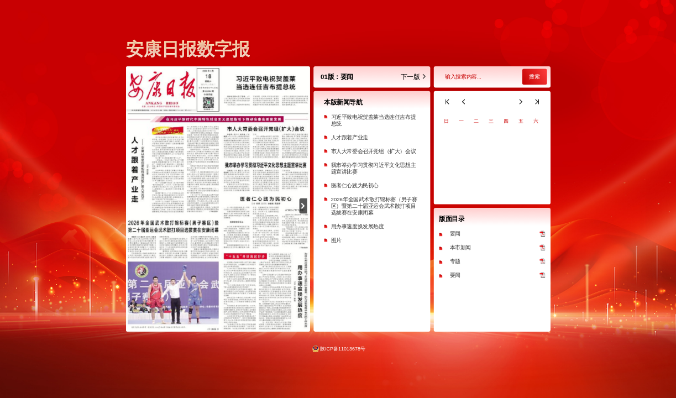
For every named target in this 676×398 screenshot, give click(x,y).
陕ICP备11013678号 (342, 348)
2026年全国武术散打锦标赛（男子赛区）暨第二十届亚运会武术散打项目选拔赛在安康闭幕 (374, 206)
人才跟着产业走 (349, 137)
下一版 (413, 77)
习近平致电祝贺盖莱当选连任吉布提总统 (373, 120)
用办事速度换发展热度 (357, 226)
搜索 (533, 77)
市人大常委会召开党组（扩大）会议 (373, 151)
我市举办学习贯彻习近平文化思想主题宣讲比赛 (373, 168)
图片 (336, 240)
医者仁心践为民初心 (354, 185)
